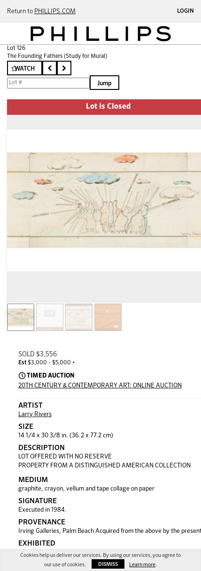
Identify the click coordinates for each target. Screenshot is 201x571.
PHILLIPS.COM (55, 11)
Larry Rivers (35, 414)
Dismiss (108, 564)
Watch (25, 69)
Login (185, 11)
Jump (104, 83)
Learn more (142, 564)
